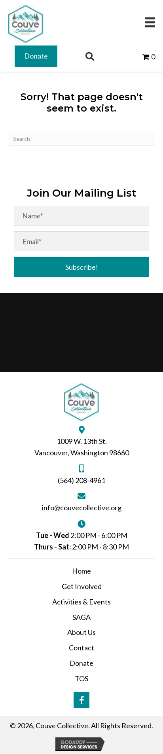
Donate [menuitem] (81, 663)
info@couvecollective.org (81, 507)
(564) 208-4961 (81, 480)
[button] (81, 267)
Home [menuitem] (81, 570)
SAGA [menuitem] (81, 617)
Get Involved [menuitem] (82, 586)
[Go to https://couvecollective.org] (26, 24)
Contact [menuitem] (81, 647)
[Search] (81, 139)
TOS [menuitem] (81, 678)
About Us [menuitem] (81, 632)
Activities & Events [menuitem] (81, 601)
